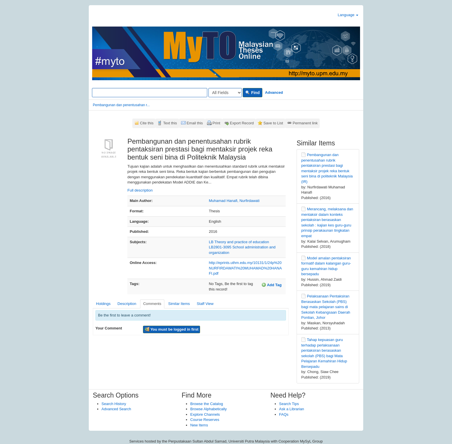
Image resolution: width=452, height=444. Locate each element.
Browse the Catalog (206, 404)
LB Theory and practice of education (239, 242)
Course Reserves (204, 419)
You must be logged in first (171, 329)
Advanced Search (116, 409)
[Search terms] (149, 92)
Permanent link (305, 123)
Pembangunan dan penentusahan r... (121, 105)
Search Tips (289, 404)
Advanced (274, 92)
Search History (113, 404)
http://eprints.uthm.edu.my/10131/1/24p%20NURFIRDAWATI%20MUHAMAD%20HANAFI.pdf (245, 268)
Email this (195, 123)
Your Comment (108, 328)
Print (216, 123)
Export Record (242, 123)
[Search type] (225, 92)
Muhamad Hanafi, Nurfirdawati (234, 200)
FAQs (284, 414)
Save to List (273, 123)
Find (252, 92)
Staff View (205, 303)
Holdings (103, 303)
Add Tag (271, 284)
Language (348, 15)
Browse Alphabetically (208, 409)
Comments (152, 303)
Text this (170, 123)
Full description (139, 190)
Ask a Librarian (291, 409)
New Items (199, 425)
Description (127, 303)
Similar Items (179, 303)
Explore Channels (205, 414)
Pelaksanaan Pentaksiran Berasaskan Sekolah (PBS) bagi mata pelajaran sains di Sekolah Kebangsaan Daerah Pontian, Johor (325, 307)
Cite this (147, 123)
